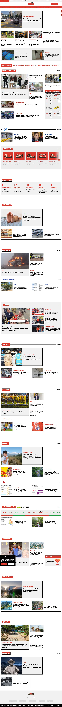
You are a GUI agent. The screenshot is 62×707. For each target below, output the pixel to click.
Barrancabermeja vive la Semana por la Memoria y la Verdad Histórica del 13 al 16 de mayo (51, 606)
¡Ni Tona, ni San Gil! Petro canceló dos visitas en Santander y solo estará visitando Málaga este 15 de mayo (51, 34)
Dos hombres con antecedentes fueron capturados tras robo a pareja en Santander (14, 93)
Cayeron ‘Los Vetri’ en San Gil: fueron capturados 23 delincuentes (36, 264)
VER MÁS (11, 166)
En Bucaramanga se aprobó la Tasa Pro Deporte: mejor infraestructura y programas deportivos (21, 55)
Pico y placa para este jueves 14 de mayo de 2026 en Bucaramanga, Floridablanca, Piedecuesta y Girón (27, 105)
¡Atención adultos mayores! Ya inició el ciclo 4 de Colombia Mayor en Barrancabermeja (36, 636)
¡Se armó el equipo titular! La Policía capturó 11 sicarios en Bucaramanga (53, 86)
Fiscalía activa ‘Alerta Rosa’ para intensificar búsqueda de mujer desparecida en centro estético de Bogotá (20, 138)
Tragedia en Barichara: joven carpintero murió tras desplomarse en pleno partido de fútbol (36, 274)
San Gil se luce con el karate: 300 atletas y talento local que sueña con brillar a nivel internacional (36, 413)
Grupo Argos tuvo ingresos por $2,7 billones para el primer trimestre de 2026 (20, 490)
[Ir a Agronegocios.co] (23, 507)
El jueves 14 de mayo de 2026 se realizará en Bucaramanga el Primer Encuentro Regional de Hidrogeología (21, 606)
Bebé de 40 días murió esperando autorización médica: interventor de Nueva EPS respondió (32, 218)
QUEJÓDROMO (4, 7)
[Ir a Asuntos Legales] (8, 279)
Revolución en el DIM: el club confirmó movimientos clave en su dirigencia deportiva (51, 427)
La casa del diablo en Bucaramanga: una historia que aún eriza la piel (21, 682)
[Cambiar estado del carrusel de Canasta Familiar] (8, 1)
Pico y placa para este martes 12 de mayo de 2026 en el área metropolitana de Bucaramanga (21, 374)
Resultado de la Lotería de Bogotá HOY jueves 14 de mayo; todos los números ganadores (31, 190)
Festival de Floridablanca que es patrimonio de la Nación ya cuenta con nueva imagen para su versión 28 (21, 42)
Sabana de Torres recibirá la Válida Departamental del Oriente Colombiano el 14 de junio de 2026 (27, 116)
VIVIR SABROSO (58, 7)
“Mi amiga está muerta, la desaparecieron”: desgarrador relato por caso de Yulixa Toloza (18, 190)
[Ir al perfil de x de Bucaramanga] (30, 697)
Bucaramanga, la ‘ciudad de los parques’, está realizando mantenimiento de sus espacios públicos (14, 646)
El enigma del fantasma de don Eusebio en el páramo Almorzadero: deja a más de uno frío (32, 667)
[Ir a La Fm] (5, 129)
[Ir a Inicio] (31, 3)
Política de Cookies (50, 705)
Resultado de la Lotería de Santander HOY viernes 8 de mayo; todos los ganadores (20, 473)
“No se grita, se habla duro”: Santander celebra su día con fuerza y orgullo (31, 590)
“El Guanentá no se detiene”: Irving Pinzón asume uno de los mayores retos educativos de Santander (35, 96)
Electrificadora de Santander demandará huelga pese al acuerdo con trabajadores (51, 234)
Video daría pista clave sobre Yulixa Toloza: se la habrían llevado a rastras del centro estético (6, 190)
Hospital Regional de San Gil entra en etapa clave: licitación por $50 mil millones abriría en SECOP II (35, 77)
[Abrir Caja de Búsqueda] (59, 4)
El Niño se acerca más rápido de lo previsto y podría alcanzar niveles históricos (20, 522)
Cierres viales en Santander (44, 65)
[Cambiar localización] (54, 4)
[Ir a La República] (4, 482)
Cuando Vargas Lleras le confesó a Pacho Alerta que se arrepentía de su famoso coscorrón (52, 329)
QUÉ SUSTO (50, 7)
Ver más (59, 70)
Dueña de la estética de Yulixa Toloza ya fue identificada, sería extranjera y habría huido (55, 190)
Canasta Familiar (3, 0)
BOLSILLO (30, 7)
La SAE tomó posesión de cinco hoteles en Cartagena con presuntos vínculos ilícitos (20, 287)
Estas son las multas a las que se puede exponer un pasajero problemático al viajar (51, 287)
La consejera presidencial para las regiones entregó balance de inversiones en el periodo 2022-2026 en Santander (35, 43)
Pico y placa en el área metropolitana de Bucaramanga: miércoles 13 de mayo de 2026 (32, 358)
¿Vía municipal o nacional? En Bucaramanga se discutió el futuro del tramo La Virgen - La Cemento (51, 41)
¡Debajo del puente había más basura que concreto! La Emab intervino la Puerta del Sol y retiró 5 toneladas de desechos (7, 43)
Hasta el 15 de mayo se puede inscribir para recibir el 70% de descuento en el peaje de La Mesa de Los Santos (51, 472)
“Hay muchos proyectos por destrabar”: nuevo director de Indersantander (36, 404)
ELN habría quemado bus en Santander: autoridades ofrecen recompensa (13, 273)
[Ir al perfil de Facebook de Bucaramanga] (27, 697)
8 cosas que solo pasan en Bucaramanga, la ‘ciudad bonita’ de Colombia (36, 553)
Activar (3, 563)
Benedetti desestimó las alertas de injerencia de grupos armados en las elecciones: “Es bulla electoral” (51, 138)
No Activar (11, 563)
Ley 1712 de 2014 (58, 705)
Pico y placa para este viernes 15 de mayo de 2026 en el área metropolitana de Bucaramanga (32, 20)
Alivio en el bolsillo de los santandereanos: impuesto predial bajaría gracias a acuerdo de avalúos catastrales (32, 457)
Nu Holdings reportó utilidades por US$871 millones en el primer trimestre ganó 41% (51, 490)
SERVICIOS (43, 7)
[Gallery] (31, 159)
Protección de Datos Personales (40, 705)
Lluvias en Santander (30, 65)
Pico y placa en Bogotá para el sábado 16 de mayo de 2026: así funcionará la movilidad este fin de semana (43, 190)
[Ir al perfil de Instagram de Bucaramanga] (34, 697)
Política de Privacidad (21, 705)
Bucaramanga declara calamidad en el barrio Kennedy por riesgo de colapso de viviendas (52, 55)
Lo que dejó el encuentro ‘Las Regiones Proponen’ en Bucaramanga (36, 564)
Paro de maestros (55, 65)
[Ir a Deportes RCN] (6, 419)
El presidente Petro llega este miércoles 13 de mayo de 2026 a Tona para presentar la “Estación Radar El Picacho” (36, 647)
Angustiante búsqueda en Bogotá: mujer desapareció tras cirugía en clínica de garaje (52, 312)
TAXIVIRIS (18, 7)
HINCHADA (24, 7)
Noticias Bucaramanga (19, 65)
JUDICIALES (11, 7)
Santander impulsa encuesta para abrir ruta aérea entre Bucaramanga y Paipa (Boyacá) (51, 374)
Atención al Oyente (30, 705)
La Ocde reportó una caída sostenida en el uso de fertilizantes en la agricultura (51, 522)
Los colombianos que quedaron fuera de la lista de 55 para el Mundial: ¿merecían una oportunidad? (20, 427)
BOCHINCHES (36, 7)
